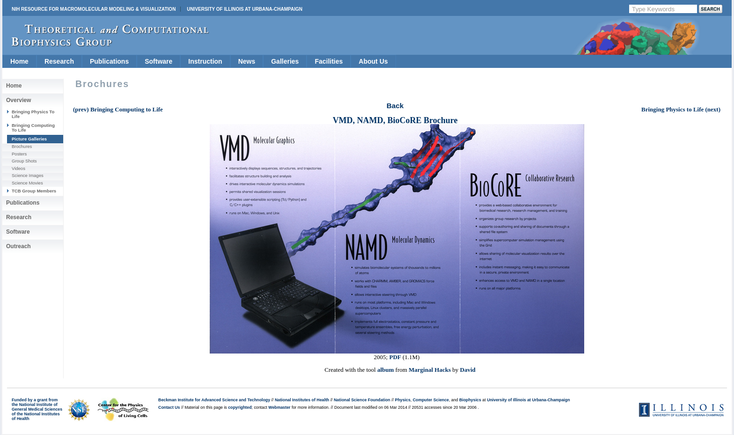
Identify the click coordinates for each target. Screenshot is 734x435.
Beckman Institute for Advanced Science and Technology (214, 400)
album (385, 369)
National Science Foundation (362, 400)
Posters (19, 153)
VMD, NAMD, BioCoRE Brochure (395, 120)
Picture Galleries (29, 138)
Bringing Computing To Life (33, 128)
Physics (403, 400)
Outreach (18, 246)
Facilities (329, 61)
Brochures (22, 146)
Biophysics (470, 400)
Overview (18, 100)
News (247, 61)
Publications (109, 61)
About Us (373, 61)
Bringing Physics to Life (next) (680, 109)
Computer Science (431, 400)
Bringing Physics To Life (33, 114)
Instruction (205, 61)
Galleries (285, 61)
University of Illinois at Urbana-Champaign (244, 9)
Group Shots (24, 160)
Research (59, 61)
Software (158, 61)
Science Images (28, 175)
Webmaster (279, 407)
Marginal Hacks (430, 369)
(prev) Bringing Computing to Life (118, 109)
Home (19, 61)
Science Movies (27, 182)
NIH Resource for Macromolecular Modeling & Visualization (94, 9)
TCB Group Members (34, 190)
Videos (18, 168)
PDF (395, 357)
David (468, 369)
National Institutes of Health (302, 400)
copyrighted (239, 407)
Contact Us (169, 407)
